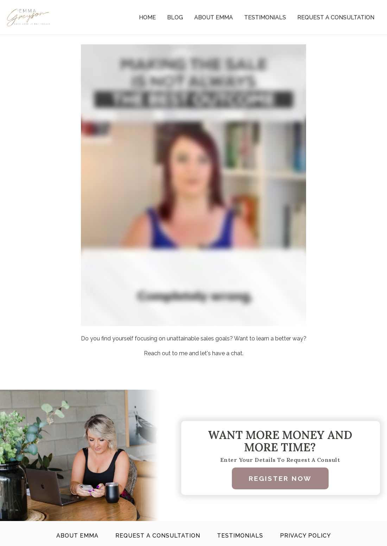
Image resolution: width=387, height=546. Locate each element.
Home (147, 17)
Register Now (280, 478)
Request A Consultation (335, 17)
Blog (175, 17)
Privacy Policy (305, 535)
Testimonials (265, 17)
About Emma (213, 17)
